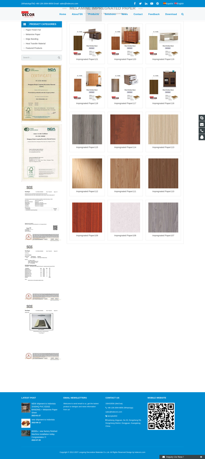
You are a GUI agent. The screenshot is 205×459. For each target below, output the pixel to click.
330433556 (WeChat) (114, 404)
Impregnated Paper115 (87, 168)
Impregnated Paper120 (125, 80)
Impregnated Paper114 (125, 168)
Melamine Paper (93, 34)
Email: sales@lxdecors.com (66, 3)
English (179, 3)
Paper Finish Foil (33, 50)
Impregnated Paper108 (125, 256)
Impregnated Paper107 (163, 256)
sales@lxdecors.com (113, 412)
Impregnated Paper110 (163, 212)
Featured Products (34, 69)
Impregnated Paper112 (87, 212)
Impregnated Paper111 (125, 212)
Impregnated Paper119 (163, 80)
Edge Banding (32, 60)
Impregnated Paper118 (87, 124)
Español (168, 3)
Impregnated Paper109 (87, 256)
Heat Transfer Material (36, 64)
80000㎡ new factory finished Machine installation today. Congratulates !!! (44, 434)
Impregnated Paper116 (163, 124)
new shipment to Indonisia (43, 419)
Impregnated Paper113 (163, 168)
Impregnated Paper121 (87, 80)
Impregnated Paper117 (125, 124)
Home (80, 34)
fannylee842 (112, 416)
